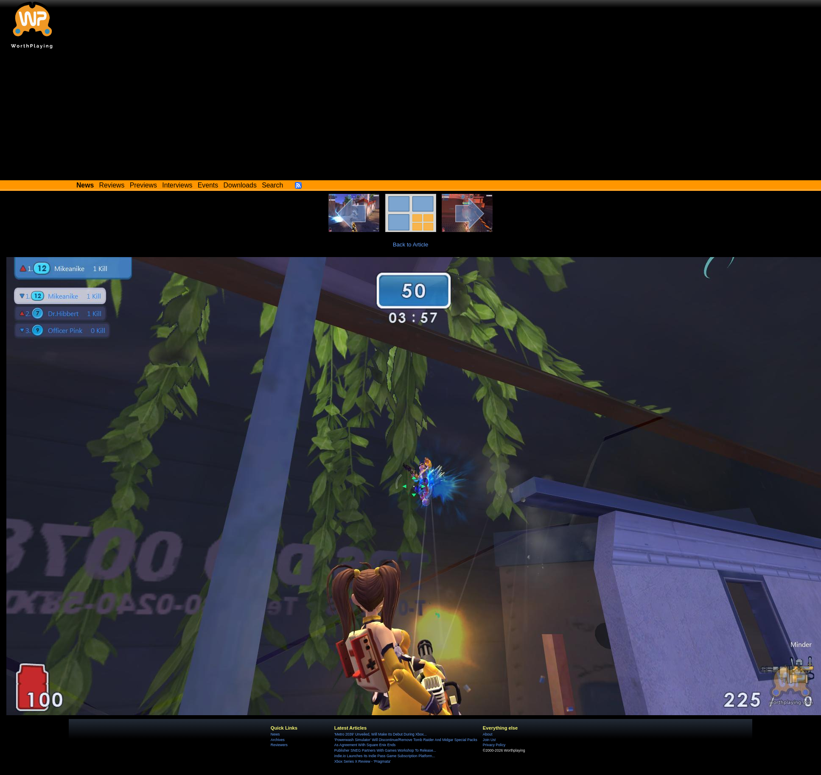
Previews (143, 185)
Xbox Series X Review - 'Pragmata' (362, 761)
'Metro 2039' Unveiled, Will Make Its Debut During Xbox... (380, 734)
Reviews (112, 185)
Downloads (240, 185)
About (487, 734)
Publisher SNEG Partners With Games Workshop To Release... (385, 750)
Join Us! (489, 740)
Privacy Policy (494, 745)
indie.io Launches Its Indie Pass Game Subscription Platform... (384, 756)
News (275, 734)
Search (272, 185)
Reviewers (279, 745)
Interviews (177, 185)
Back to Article (411, 244)
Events (208, 185)
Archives (278, 740)
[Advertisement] (410, 116)
